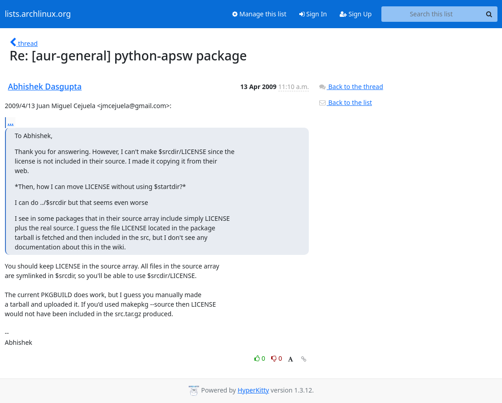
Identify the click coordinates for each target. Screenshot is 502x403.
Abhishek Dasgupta (45, 86)
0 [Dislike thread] (276, 358)
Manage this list (259, 14)
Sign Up (356, 14)
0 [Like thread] (260, 358)
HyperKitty (253, 390)
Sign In (313, 14)
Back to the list (345, 102)
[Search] (489, 14)
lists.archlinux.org (38, 14)
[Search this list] (431, 14)
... (11, 122)
